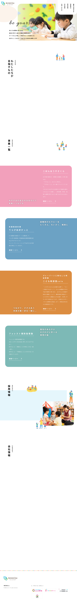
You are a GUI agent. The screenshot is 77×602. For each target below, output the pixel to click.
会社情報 (64, 6)
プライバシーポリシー (38, 585)
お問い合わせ (61, 7)
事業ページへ (49, 201)
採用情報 (67, 6)
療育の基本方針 (73, 8)
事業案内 (70, 6)
